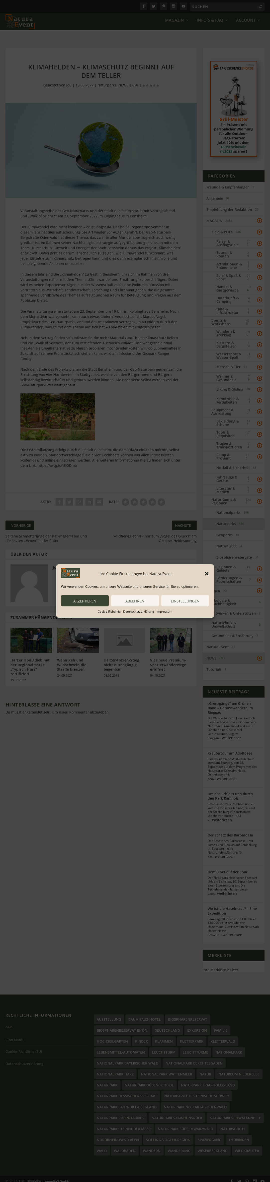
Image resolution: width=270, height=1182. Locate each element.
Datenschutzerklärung (138, 611)
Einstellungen (185, 600)
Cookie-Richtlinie (109, 611)
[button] (206, 573)
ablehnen (134, 600)
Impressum (164, 611)
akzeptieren (84, 600)
